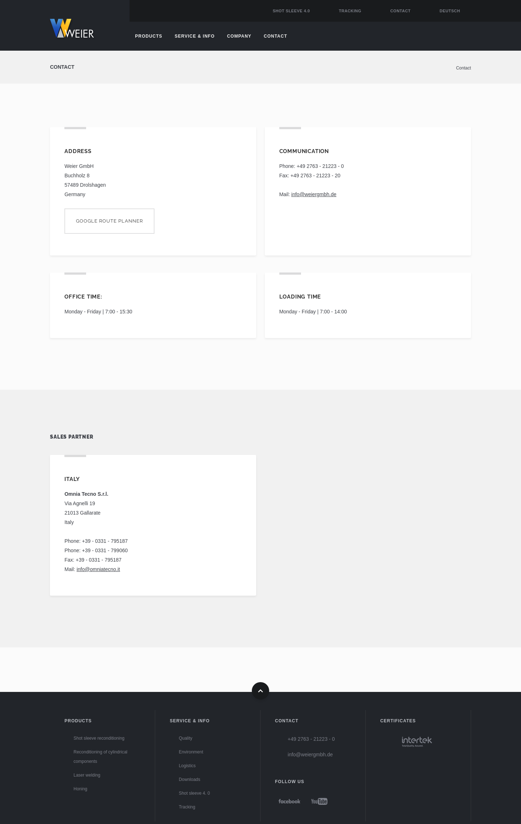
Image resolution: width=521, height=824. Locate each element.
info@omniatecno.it (98, 569)
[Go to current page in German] (446, 11)
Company (239, 36)
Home (79, 30)
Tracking (350, 11)
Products (148, 36)
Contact (400, 11)
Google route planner (109, 221)
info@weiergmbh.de (313, 194)
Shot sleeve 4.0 (291, 11)
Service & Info (195, 36)
